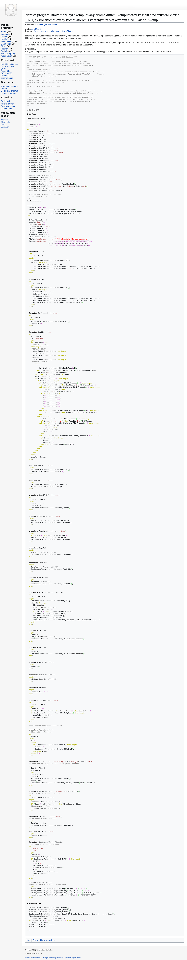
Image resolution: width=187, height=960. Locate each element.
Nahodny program (9, 93)
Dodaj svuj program (9, 91)
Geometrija (6, 44)
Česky (4, 124)
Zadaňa (4, 34)
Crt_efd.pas (67, 31)
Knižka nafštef (7, 104)
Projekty (4, 49)
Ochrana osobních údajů (33, 958)
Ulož (28, 940)
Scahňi (4, 88)
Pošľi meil (5, 101)
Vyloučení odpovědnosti (73, 958)
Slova (3, 46)
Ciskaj (35, 940)
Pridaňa (4, 51)
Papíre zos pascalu (9, 64)
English (4, 120)
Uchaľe (4, 36)
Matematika (6, 41)
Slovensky (5, 122)
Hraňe (4, 32)
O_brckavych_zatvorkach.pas (47, 31)
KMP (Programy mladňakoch (48, 24)
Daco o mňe (6, 109)
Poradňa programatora (7, 77)
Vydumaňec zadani (9, 86)
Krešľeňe (5, 39)
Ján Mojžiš (36, 29)
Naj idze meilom (47, 940)
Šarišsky (5, 127)
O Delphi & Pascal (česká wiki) (53, 958)
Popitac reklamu (8, 106)
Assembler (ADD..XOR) (6, 72)
